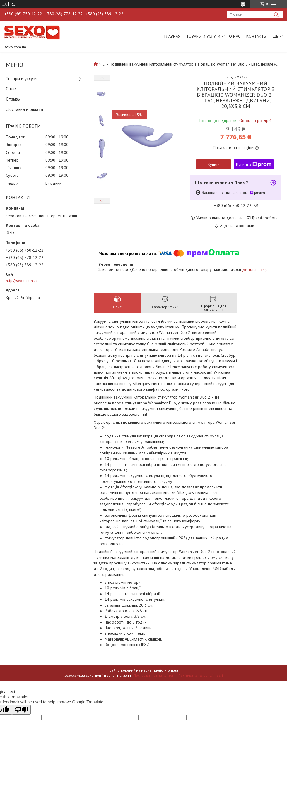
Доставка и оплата (24, 109)
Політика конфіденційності (200, 675)
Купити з (253, 164)
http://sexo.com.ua (22, 280)
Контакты (256, 36)
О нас (234, 36)
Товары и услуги (203, 36)
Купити (214, 164)
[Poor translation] (21, 710)
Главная (172, 36)
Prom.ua (171, 670)
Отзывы (13, 99)
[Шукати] (276, 14)
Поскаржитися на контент (155, 675)
